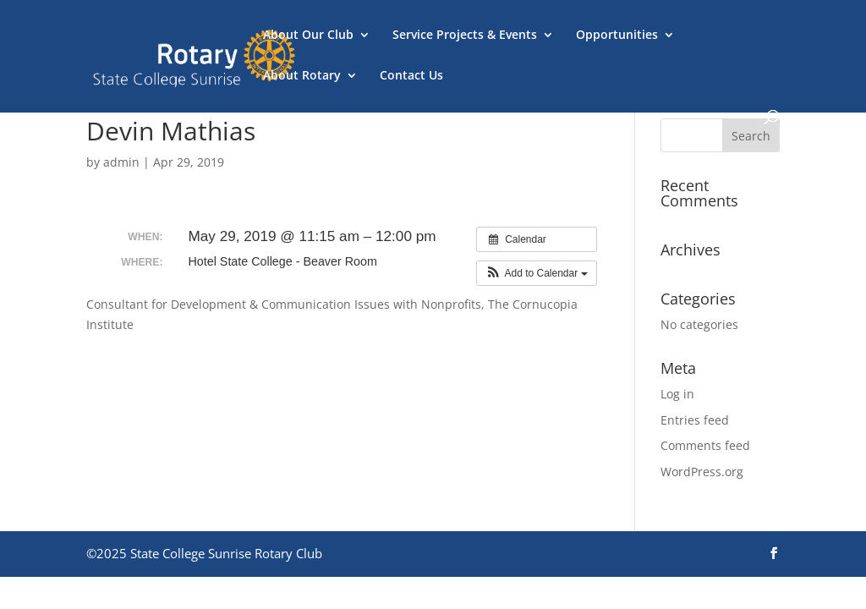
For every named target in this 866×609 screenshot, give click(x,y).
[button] (536, 273)
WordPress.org (701, 472)
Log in (677, 394)
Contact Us (411, 76)
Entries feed (694, 420)
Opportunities (617, 35)
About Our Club (308, 35)
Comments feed (705, 445)
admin (121, 162)
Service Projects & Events (464, 35)
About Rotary (302, 76)
